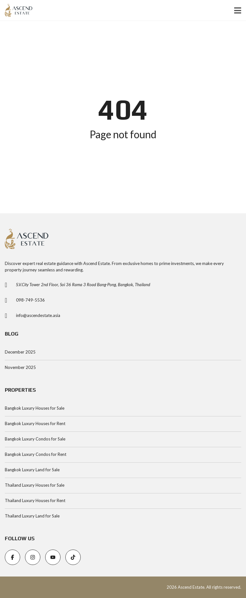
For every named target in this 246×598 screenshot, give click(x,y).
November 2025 (20, 367)
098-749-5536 (30, 300)
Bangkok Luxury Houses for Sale (34, 408)
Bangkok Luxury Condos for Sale (35, 438)
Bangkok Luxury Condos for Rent (35, 454)
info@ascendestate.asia (38, 315)
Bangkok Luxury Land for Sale (32, 469)
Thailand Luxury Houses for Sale (34, 485)
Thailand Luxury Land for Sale (32, 515)
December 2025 (20, 352)
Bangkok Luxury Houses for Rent (35, 423)
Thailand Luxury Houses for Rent (35, 500)
